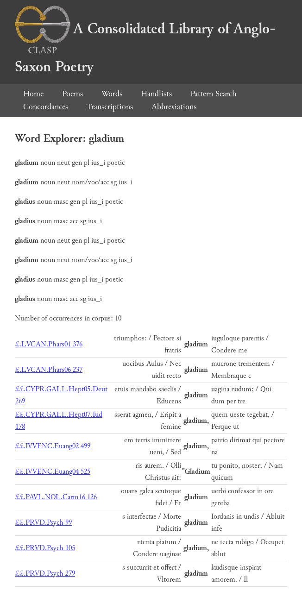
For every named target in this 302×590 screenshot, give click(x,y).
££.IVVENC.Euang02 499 (52, 446)
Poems (72, 94)
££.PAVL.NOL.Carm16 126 (56, 497)
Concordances (45, 107)
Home (33, 94)
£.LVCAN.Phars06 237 (48, 369)
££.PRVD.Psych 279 (45, 573)
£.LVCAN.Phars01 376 (48, 344)
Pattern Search (213, 94)
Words (111, 94)
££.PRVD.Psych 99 (43, 522)
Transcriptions (110, 107)
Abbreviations (173, 107)
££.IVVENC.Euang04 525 (52, 471)
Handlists (156, 94)
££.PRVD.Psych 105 (45, 548)
